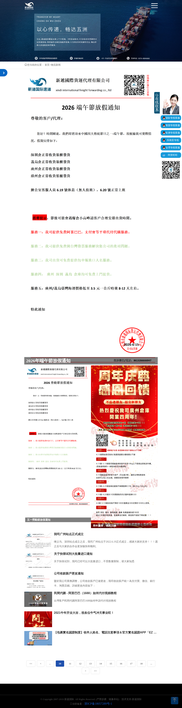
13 (90, 663)
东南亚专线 (173, 140)
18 (141, 663)
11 (70, 663)
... (50, 663)
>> (95, 670)
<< (30, 663)
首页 (47, 64)
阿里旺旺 (173, 155)
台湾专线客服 (173, 147)
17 (131, 663)
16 (121, 663)
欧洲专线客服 (173, 132)
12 (80, 663)
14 (100, 663)
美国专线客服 (173, 125)
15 (111, 663)
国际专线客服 (173, 117)
